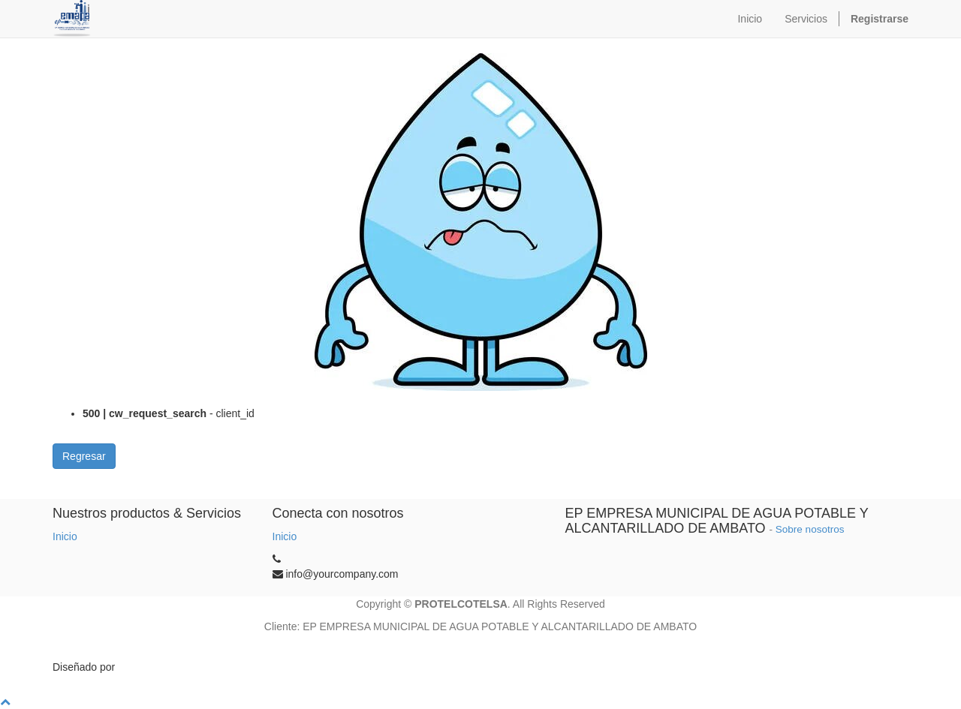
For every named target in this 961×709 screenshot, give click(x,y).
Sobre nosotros (810, 529)
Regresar (84, 456)
